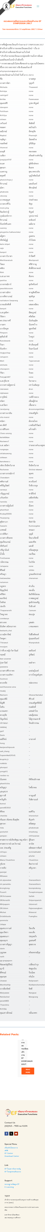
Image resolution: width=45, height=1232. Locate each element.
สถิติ (6, 1150)
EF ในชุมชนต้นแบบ (13, 1171)
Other (40, 29)
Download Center (12, 1156)
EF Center (9, 1153)
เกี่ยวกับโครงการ (11, 1148)
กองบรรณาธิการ (12, 29)
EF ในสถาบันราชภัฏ (13, 1169)
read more (28, 1071)
